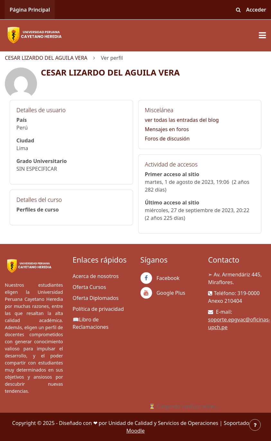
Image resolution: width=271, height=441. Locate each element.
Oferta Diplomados (96, 298)
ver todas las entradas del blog (182, 119)
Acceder (256, 9)
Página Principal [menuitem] (30, 9)
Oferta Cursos (89, 287)
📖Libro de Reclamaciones (91, 323)
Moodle (135, 430)
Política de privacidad (98, 308)
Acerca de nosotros (96, 276)
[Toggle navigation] (262, 35)
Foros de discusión (167, 138)
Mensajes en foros (167, 129)
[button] (238, 9)
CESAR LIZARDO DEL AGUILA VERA (46, 57)
